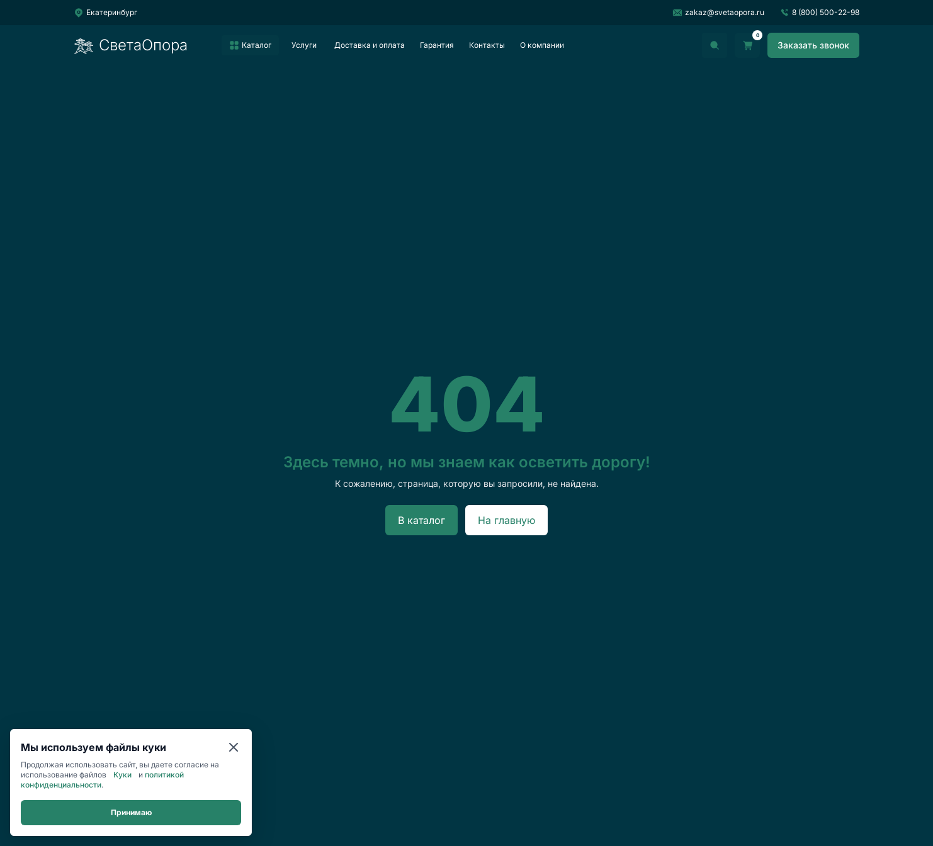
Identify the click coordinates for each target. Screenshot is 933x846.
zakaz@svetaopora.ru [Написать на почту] (718, 13)
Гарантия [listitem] (437, 45)
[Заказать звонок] (813, 45)
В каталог (421, 520)
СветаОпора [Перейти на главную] (131, 45)
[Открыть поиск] (714, 45)
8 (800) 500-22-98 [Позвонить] (819, 13)
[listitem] (250, 45)
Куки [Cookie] (122, 774)
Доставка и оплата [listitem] (369, 45)
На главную (506, 520)
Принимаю (131, 812)
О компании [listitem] (542, 45)
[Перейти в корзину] (747, 45)
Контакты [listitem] (487, 45)
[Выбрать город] (105, 13)
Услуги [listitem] (304, 45)
